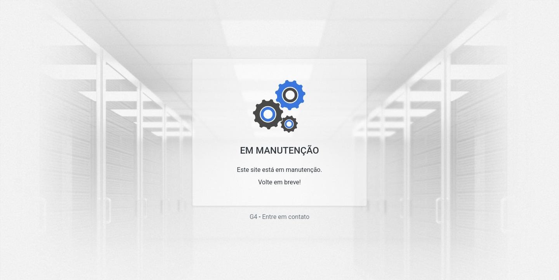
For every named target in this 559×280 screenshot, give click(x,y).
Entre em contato (285, 216)
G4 (253, 216)
